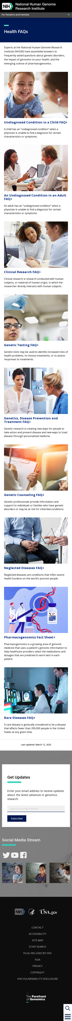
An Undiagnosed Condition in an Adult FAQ (35, 197)
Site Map (37, 940)
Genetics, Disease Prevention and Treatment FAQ (31, 420)
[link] (6, 855)
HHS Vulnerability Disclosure (37, 979)
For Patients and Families (15, 14)
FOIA (37, 959)
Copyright (37, 972)
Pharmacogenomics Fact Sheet (28, 637)
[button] (67, 1017)
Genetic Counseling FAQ (23, 495)
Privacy (37, 966)
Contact (38, 927)
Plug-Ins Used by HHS (37, 953)
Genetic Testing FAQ (20, 345)
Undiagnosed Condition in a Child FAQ (34, 122)
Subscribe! (17, 818)
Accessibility (37, 934)
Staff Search (37, 946)
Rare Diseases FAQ (18, 718)
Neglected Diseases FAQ (23, 568)
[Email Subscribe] (36, 809)
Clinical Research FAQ (21, 272)
